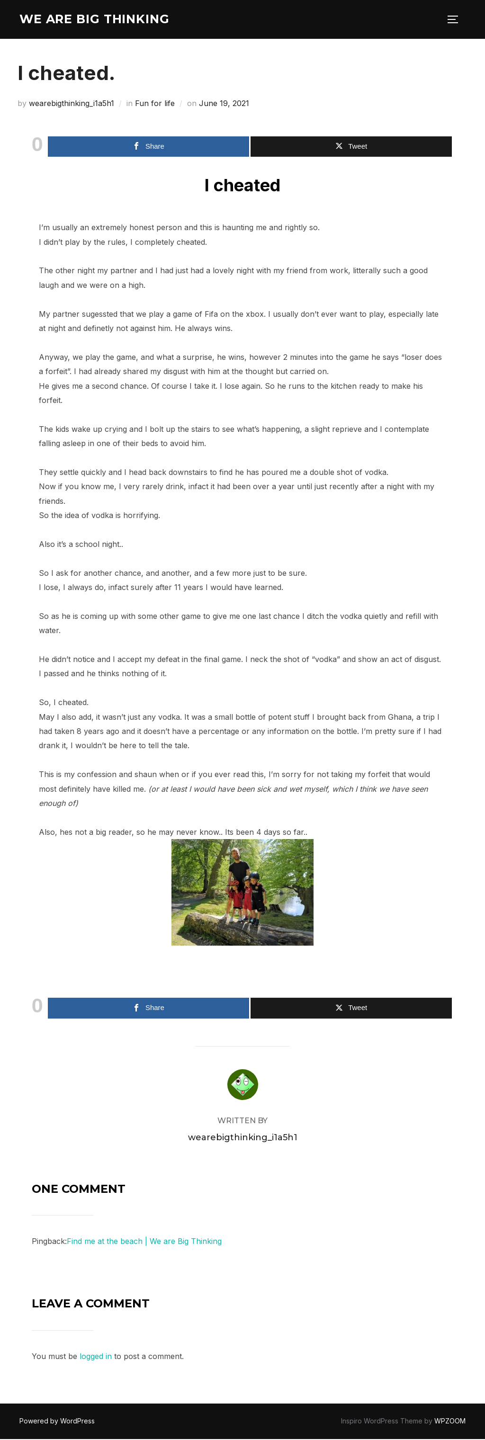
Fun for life (155, 104)
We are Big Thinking (96, 19)
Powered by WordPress (57, 1422)
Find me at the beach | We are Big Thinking (144, 1242)
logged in (96, 1357)
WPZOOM (450, 1422)
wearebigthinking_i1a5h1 (71, 104)
